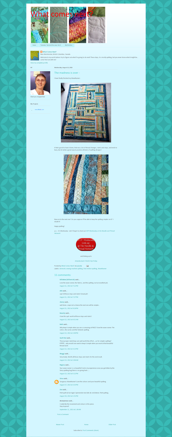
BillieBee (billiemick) (67, 280)
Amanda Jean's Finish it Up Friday (86, 261)
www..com (39, 109)
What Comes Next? (49, 52)
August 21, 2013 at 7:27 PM (69, 297)
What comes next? (61, 14)
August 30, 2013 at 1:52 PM (69, 396)
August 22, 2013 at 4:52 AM (69, 320)
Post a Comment (63, 414)
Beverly (62, 313)
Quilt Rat (63, 338)
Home (34, 45)
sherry (62, 302)
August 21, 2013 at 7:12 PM (69, 286)
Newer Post (60, 425)
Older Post (112, 425)
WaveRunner (102, 269)
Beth (61, 324)
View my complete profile (39, 63)
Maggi (62, 354)
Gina (61, 378)
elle (61, 291)
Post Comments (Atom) (91, 430)
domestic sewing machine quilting (71, 269)
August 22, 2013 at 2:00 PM (69, 333)
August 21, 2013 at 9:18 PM (69, 308)
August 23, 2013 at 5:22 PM (69, 374)
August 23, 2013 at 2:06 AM (69, 360)
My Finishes (68, 45)
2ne (61, 390)
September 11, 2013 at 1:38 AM (70, 410)
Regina (62, 365)
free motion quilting (90, 269)
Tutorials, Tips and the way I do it (50, 45)
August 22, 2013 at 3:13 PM (69, 349)
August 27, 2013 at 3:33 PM (69, 385)
